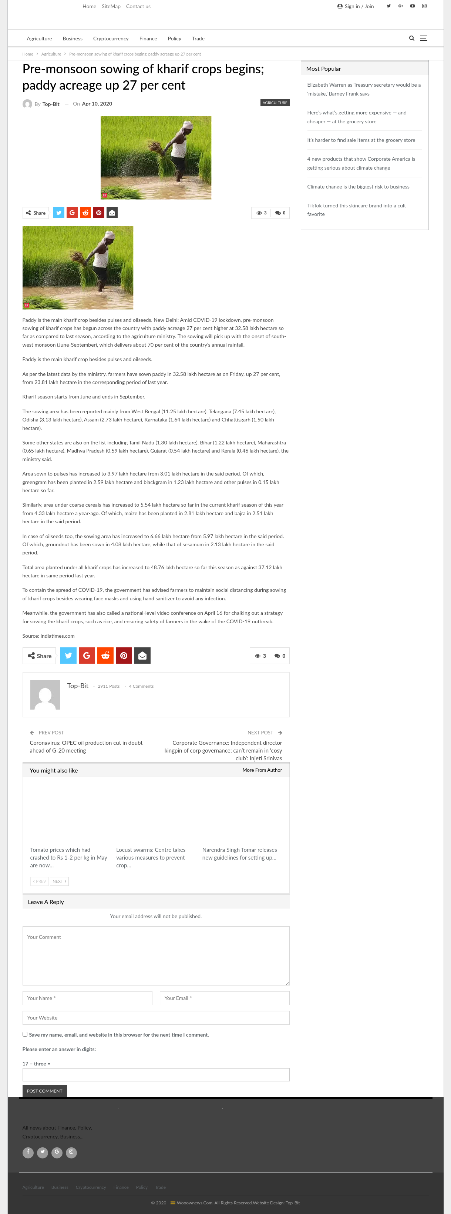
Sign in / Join (355, 6)
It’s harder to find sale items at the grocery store (361, 140)
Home (89, 6)
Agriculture (39, 38)
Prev (39, 880)
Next (59, 880)
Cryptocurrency (111, 38)
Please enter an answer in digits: (59, 1048)
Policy (175, 38)
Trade (198, 38)
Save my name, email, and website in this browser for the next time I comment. (119, 1034)
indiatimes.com (58, 635)
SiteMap (111, 6)
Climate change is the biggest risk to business (358, 186)
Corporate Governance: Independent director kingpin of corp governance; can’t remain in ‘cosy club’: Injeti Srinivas (223, 750)
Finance (148, 38)
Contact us (138, 6)
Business (73, 38)
